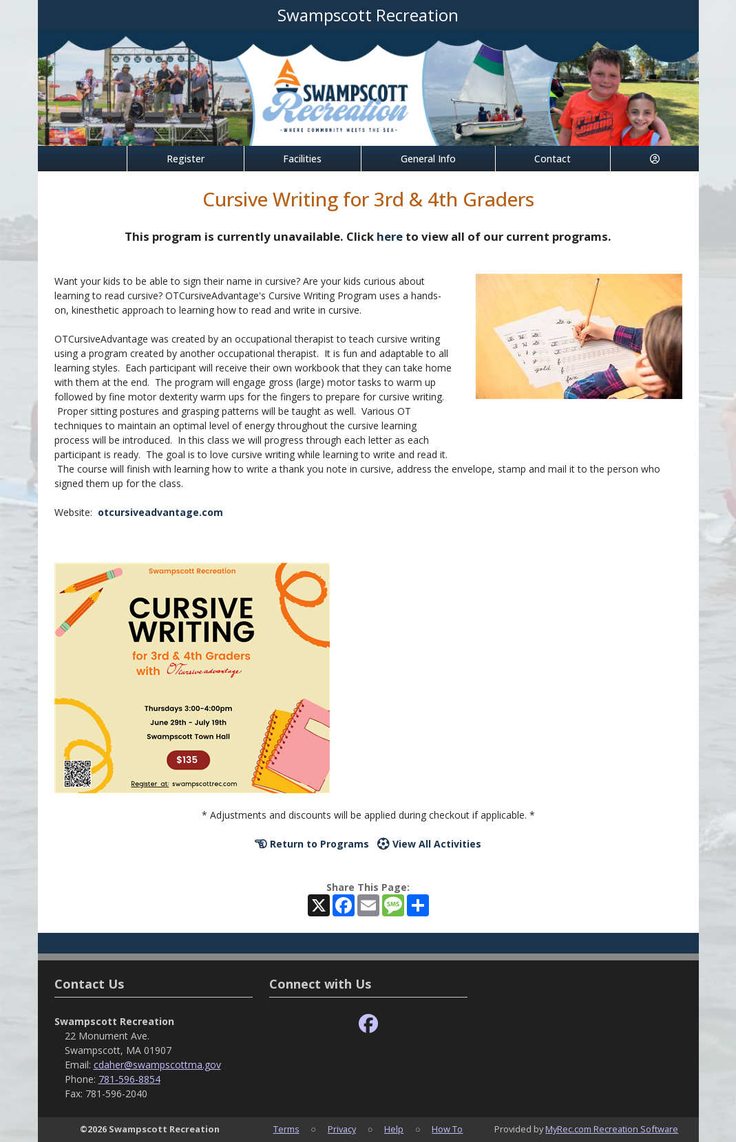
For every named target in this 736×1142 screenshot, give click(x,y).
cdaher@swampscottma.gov (157, 1064)
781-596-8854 (129, 1079)
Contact (552, 158)
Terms (286, 1129)
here (390, 236)
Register (185, 158)
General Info (428, 158)
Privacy (342, 1129)
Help (393, 1129)
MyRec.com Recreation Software (611, 1129)
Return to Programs (312, 843)
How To (447, 1129)
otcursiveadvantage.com (160, 512)
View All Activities (429, 843)
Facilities (302, 158)
